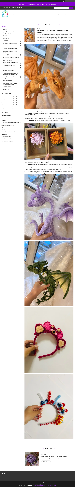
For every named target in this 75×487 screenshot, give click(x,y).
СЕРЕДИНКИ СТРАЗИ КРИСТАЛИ (10, 46)
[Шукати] (71, 8)
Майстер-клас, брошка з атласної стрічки (54, 456)
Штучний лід (6, 89)
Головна (48, 14)
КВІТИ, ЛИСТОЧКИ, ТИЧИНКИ (10, 43)
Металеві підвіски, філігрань (10, 48)
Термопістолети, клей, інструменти (8, 77)
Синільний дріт (36, 116)
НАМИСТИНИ (6, 38)
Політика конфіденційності (51, 485)
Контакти (54, 14)
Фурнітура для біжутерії (9, 65)
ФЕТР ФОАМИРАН (7, 68)
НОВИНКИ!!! (43, 14)
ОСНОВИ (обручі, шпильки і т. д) (11, 55)
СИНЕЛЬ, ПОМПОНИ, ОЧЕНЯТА (10, 62)
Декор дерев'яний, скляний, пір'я (11, 57)
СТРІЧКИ (5, 35)
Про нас (71, 14)
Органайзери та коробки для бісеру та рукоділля (10, 32)
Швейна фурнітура (7, 80)
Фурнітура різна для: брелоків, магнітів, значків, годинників (10, 74)
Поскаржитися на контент (39, 485)
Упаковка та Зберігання (8, 70)
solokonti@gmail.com (8, 125)
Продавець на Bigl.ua (37, 484)
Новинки (5, 29)
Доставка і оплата (63, 14)
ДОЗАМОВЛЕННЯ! (7, 87)
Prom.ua (44, 482)
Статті (3, 476)
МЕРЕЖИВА (5, 40)
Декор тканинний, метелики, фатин (10, 52)
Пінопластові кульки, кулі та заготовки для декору (10, 84)
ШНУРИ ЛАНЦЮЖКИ (8, 60)
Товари (4, 26)
